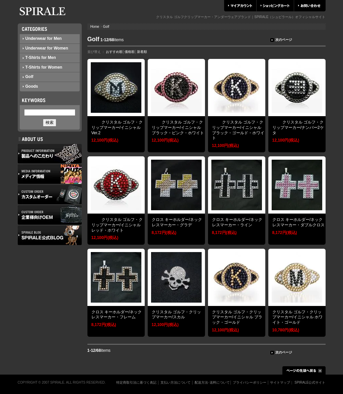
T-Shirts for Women (42, 67)
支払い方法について (175, 382)
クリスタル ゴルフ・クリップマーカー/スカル (176, 315)
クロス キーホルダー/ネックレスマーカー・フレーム (116, 315)
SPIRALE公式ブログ (50, 235)
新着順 (142, 52)
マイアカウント (240, 6)
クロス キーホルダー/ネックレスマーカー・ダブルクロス (298, 222)
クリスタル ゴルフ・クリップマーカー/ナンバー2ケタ (298, 127)
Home (94, 26)
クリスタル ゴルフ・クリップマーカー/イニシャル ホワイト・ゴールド (297, 317)
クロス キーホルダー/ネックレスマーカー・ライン (237, 222)
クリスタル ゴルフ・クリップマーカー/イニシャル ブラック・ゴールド (237, 317)
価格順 (130, 52)
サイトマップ (280, 382)
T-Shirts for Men (39, 57)
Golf (28, 76)
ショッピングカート (275, 6)
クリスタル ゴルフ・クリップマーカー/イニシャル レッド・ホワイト (117, 224)
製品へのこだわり (50, 153)
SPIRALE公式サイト (309, 382)
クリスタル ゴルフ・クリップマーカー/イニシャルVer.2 (117, 127)
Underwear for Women (45, 48)
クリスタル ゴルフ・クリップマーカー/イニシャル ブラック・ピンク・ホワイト (178, 127)
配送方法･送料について (212, 382)
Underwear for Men (42, 38)
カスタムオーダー (50, 194)
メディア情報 (50, 174)
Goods (30, 86)
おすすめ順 (114, 52)
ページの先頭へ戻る (304, 370)
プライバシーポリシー (249, 382)
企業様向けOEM (50, 215)
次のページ (281, 40)
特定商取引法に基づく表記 (136, 382)
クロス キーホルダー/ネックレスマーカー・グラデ (177, 222)
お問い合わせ (309, 6)
